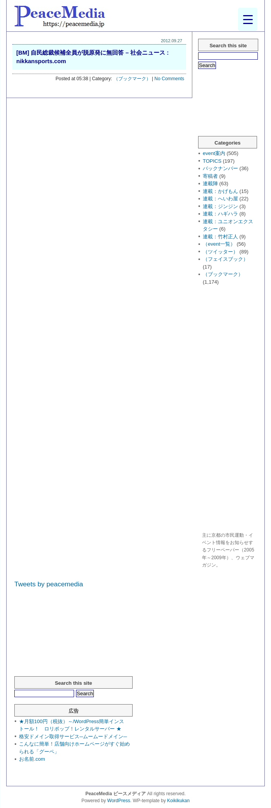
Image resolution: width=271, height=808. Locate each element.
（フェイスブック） (225, 259)
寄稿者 (210, 176)
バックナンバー (220, 168)
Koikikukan (178, 800)
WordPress (118, 800)
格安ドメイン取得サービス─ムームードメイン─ (73, 736)
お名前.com (32, 759)
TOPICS (212, 161)
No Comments (169, 78)
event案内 (214, 153)
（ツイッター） (220, 252)
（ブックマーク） (132, 78)
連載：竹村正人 (220, 236)
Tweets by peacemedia (48, 584)
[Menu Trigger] (247, 19)
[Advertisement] (229, 409)
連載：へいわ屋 (220, 199)
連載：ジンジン (220, 206)
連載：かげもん (220, 191)
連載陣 (210, 183)
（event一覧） (219, 244)
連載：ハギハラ (220, 214)
